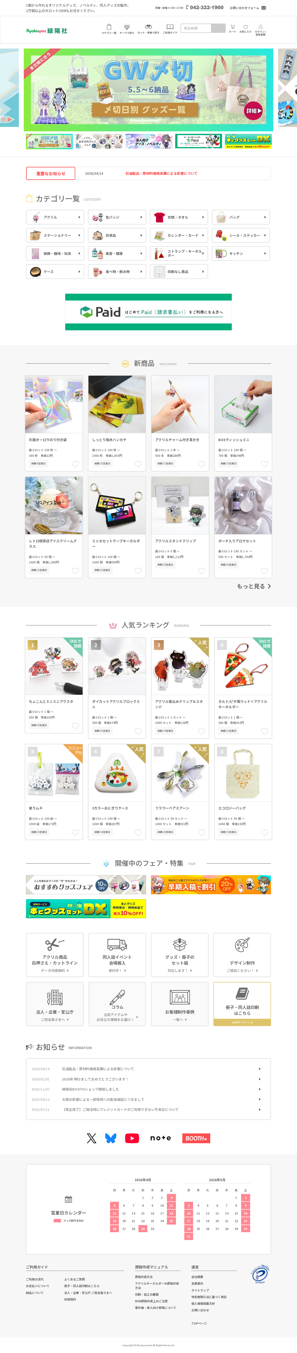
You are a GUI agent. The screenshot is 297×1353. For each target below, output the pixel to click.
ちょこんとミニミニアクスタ (51, 701)
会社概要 (197, 1277)
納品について (35, 1293)
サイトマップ (200, 1290)
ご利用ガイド (37, 1266)
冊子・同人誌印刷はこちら (81, 1286)
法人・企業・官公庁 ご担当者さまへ (88, 1293)
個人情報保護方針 (203, 1303)
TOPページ (199, 1323)
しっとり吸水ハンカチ (109, 439)
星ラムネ (36, 808)
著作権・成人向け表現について (155, 1307)
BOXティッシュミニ (233, 439)
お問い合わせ (200, 1310)
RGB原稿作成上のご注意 (151, 1301)
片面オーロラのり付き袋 (48, 439)
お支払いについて (38, 1286)
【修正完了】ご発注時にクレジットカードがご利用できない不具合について (120, 1109)
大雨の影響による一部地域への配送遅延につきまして (103, 1099)
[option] (148, 88)
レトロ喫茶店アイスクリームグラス (53, 543)
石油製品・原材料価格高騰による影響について (98, 1068)
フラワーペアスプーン (172, 808)
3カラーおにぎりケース (110, 808)
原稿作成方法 (144, 1277)
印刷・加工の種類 (147, 1294)
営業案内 (197, 1283)
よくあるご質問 (74, 1279)
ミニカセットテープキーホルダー (116, 543)
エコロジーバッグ (232, 808)
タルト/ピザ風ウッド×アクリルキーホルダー (242, 704)
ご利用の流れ (35, 1279)
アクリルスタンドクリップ (175, 540)
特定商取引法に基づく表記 (209, 1297)
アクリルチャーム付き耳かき (177, 439)
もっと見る (254, 586)
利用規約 (70, 1299)
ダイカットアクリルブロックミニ (116, 704)
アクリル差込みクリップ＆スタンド (179, 704)
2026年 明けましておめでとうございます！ (95, 1079)
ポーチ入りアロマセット (237, 540)
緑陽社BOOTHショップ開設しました (90, 1089)
